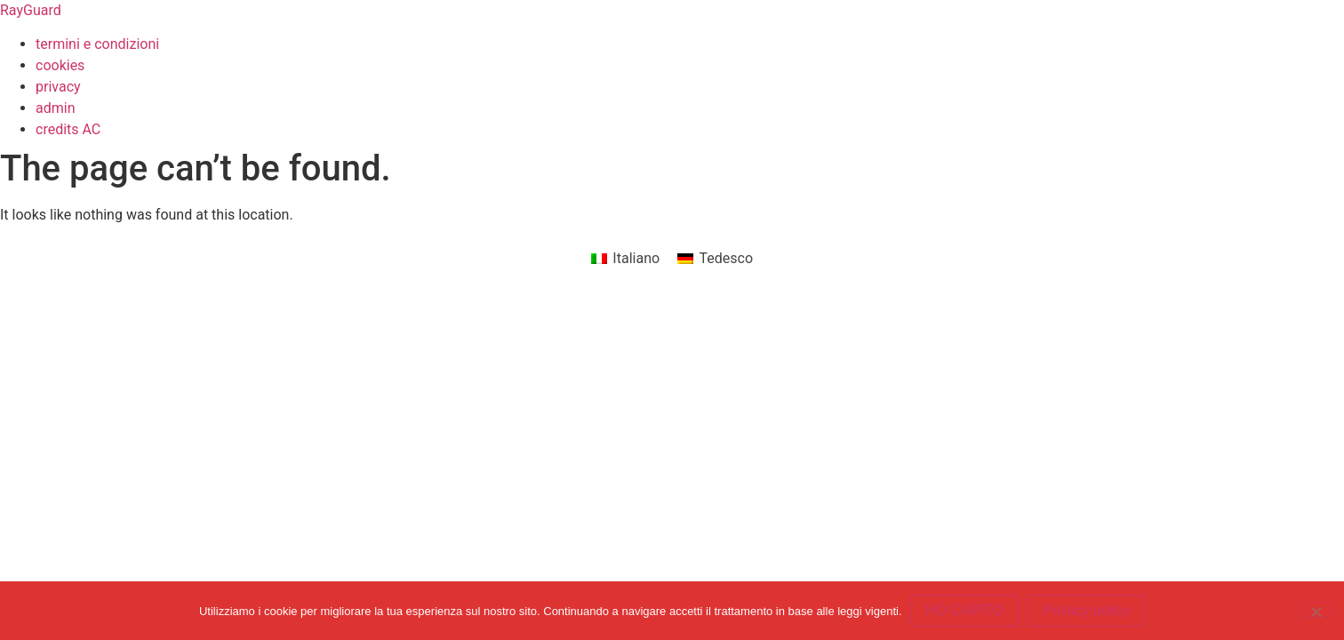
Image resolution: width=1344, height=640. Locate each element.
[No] (1315, 610)
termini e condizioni (97, 44)
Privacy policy (1086, 610)
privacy (58, 86)
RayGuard (30, 10)
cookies (60, 65)
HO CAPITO (965, 610)
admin (55, 108)
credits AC (68, 129)
